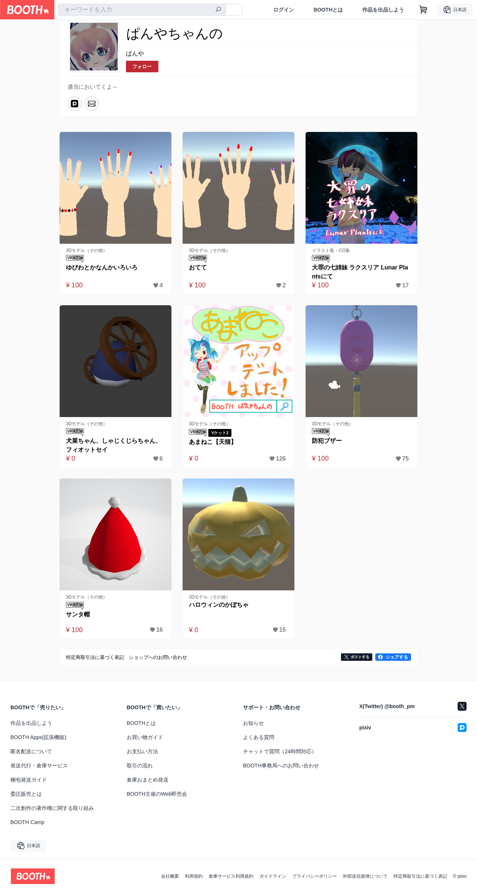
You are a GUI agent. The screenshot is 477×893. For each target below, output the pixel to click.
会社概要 (170, 876)
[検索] (218, 10)
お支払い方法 (142, 751)
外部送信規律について (365, 876)
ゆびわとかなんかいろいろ (102, 267)
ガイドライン (272, 876)
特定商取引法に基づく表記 (420, 876)
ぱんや (135, 53)
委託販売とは (26, 794)
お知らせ (253, 723)
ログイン (283, 9)
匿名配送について (31, 751)
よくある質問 (258, 737)
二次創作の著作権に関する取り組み (52, 808)
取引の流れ (140, 766)
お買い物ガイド (145, 737)
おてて (198, 267)
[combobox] (142, 10)
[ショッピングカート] (423, 9)
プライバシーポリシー (314, 876)
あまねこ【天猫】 (213, 442)
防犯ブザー (327, 441)
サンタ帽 (78, 614)
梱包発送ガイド (28, 780)
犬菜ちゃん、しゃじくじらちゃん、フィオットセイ (113, 445)
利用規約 (194, 876)
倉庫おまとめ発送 (147, 780)
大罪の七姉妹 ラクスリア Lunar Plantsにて (360, 272)
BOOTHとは (328, 9)
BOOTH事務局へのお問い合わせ (281, 766)
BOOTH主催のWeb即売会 (157, 794)
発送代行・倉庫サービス (39, 766)
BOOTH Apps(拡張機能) (38, 737)
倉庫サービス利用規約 (231, 876)
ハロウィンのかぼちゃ (219, 605)
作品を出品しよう (383, 9)
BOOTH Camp (27, 822)
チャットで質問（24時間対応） (280, 751)
